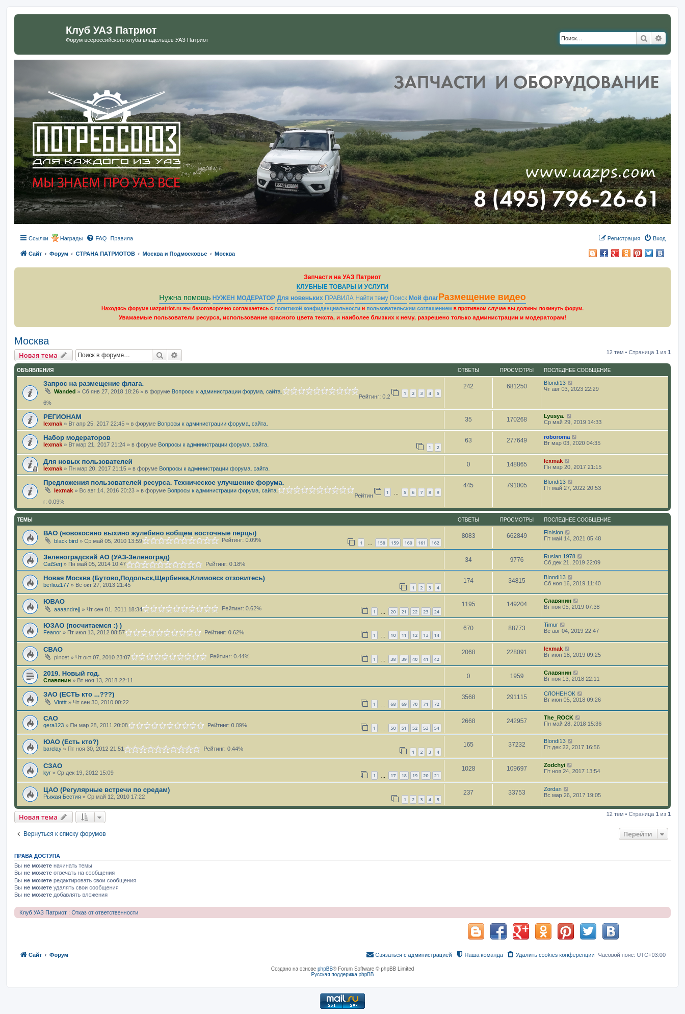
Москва (31, 341)
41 (425, 659)
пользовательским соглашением (409, 308)
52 (414, 728)
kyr (47, 773)
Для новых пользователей (88, 461)
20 (393, 611)
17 (393, 775)
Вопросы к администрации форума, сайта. (227, 391)
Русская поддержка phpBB (342, 974)
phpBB (325, 969)
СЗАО (52, 766)
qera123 (53, 725)
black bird (66, 541)
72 (436, 704)
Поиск (398, 298)
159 (395, 542)
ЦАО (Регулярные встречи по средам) (106, 790)
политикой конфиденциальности (318, 308)
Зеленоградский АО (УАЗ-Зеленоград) (106, 557)
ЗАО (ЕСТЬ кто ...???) (78, 694)
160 (408, 542)
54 (436, 728)
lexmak (52, 424)
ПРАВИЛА (339, 298)
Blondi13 (555, 383)
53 (425, 728)
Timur (551, 625)
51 (404, 728)
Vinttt (60, 702)
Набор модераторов (77, 437)
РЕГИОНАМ (62, 417)
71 (425, 704)
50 (393, 728)
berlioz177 (56, 585)
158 (381, 542)
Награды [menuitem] (71, 238)
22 (414, 611)
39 (404, 659)
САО (50, 718)
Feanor (52, 632)
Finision (553, 532)
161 (422, 542)
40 (414, 659)
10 (393, 635)
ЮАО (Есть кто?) (71, 742)
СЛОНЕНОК (559, 693)
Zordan (553, 789)
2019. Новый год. (71, 673)
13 (425, 635)
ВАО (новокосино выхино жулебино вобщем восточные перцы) (149, 533)
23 (425, 611)
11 (404, 635)
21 (404, 611)
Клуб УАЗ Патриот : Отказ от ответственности (78, 912)
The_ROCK (558, 717)
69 (404, 704)
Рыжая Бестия (62, 797)
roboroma (557, 437)
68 (393, 704)
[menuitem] (96, 238)
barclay (52, 749)
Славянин (557, 601)
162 (435, 542)
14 (436, 635)
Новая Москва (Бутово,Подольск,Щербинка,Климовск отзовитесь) (154, 578)
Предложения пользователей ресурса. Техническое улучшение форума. (163, 482)
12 (414, 635)
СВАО (53, 649)
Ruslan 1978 (559, 556)
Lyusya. (554, 416)
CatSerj (52, 564)
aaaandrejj (67, 609)
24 (436, 611)
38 (393, 659)
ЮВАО (54, 601)
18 (404, 775)
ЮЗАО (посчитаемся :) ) (82, 625)
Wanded (64, 391)
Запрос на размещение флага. (93, 383)
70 (414, 704)
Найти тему (371, 298)
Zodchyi (554, 765)
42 (436, 659)
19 (414, 775)
